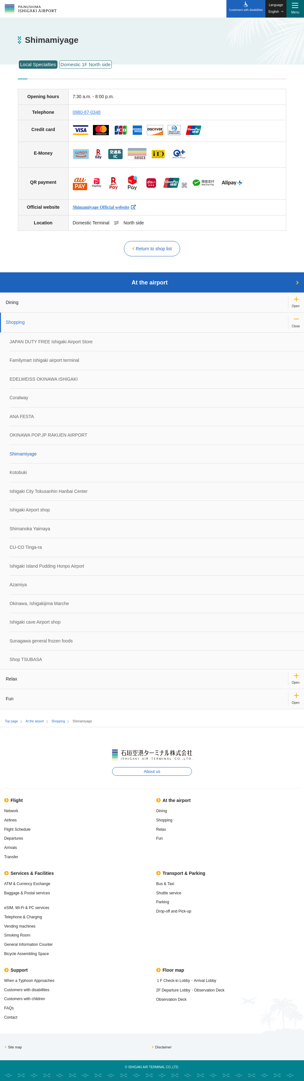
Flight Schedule (17, 829)
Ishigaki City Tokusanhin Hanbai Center (48, 491)
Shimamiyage (23, 453)
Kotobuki (18, 472)
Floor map (170, 970)
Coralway (19, 397)
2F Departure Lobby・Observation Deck (190, 990)
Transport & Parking (180, 873)
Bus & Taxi (165, 884)
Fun (9, 698)
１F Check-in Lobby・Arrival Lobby (186, 980)
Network (11, 811)
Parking (162, 902)
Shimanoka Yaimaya (30, 528)
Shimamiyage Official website (101, 207)
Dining (12, 302)
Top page (11, 721)
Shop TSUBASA (26, 659)
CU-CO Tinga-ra (26, 547)
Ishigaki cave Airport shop (35, 622)
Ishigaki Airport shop (30, 509)
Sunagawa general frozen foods (41, 640)
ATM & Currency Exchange (27, 884)
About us (152, 771)
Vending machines (19, 926)
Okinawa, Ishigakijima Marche (39, 603)
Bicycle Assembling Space (26, 954)
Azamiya (18, 584)
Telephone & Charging (23, 917)
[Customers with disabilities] (245, 9)
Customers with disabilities (26, 990)
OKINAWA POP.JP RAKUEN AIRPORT (48, 435)
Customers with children (24, 999)
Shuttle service (168, 893)
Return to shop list (152, 248)
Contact (10, 1017)
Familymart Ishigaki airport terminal (44, 360)
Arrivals (10, 847)
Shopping (15, 322)
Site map (13, 1047)
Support (16, 970)
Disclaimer (161, 1047)
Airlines (10, 820)
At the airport (215, 282)
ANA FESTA (22, 416)
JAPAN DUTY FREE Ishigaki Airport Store (51, 341)
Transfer (11, 857)
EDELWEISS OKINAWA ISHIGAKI (44, 379)
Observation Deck (171, 999)
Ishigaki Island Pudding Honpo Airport (47, 566)
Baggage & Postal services (27, 893)
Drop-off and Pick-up (173, 911)
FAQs (9, 1008)
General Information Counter (28, 944)
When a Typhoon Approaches (29, 980)
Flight (13, 800)
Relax (11, 678)
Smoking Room (17, 935)
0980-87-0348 (87, 112)
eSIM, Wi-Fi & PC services (26, 908)
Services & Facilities (29, 873)
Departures (13, 838)
